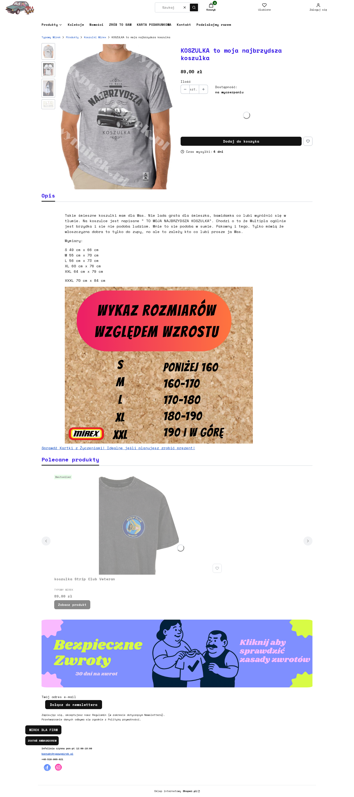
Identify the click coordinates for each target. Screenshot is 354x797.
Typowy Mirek (51, 37)
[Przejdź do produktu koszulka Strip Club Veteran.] (139, 524)
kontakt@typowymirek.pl (57, 754)
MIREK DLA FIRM (43, 729)
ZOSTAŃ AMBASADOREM (42, 741)
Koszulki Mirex (95, 37)
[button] (194, 7)
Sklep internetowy (175, 791)
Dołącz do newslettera (73, 704)
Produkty (72, 37)
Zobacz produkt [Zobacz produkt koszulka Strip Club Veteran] (72, 604)
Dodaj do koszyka (241, 141)
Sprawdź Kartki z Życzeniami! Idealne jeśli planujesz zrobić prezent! (118, 448)
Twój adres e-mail (59, 697)
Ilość (186, 81)
